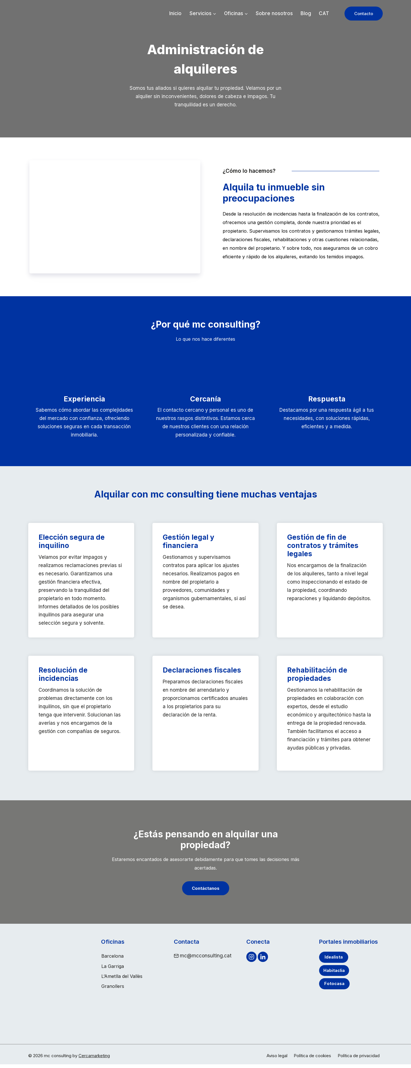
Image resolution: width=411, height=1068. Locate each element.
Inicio (175, 13)
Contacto (363, 13)
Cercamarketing (94, 1059)
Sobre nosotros (274, 13)
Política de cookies (312, 1059)
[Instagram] (251, 962)
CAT (324, 13)
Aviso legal (277, 1059)
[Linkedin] (263, 962)
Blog (306, 13)
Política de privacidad (359, 1059)
